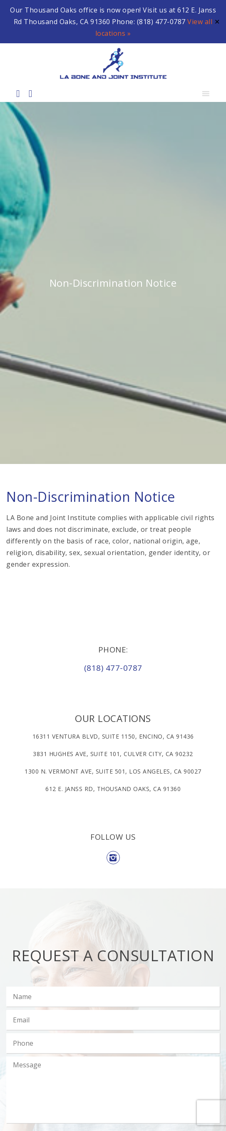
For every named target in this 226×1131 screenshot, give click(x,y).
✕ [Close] (217, 21)
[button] (189, 93)
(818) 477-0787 (113, 667)
